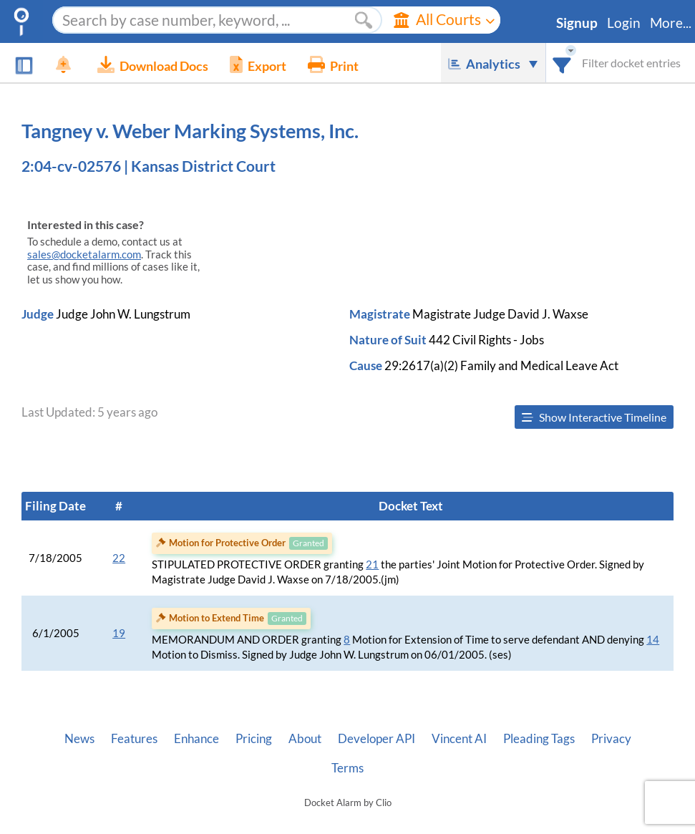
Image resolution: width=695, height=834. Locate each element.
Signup (577, 23)
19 (118, 633)
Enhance (196, 739)
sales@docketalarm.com (84, 254)
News (79, 739)
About (304, 739)
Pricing (253, 739)
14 (652, 640)
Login (624, 23)
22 (118, 558)
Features (134, 739)
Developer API (376, 739)
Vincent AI (459, 739)
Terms (347, 768)
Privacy (611, 739)
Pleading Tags (539, 739)
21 (372, 564)
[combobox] (562, 62)
